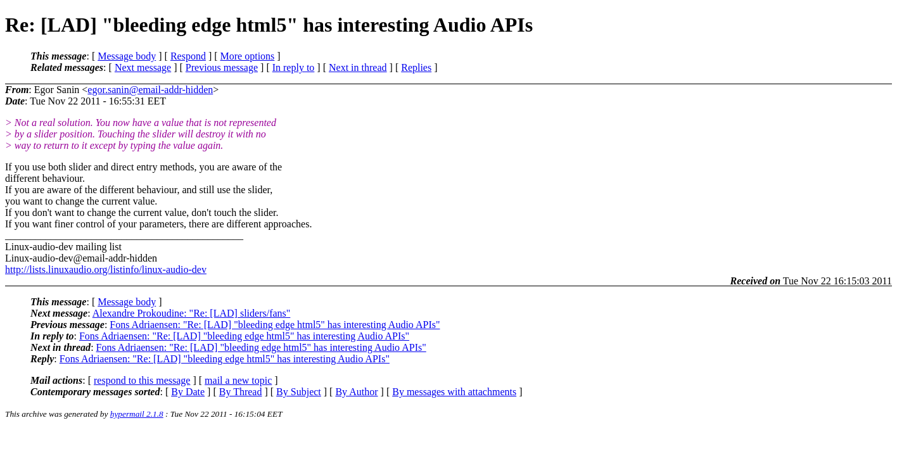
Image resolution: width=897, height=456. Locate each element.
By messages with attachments (454, 391)
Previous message (222, 67)
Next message (143, 67)
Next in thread (358, 67)
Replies (416, 67)
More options (247, 56)
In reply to (293, 67)
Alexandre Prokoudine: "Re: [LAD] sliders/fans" (191, 313)
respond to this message (142, 380)
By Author (356, 391)
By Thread (240, 391)
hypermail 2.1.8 (136, 414)
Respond (188, 56)
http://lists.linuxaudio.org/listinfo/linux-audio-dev (106, 269)
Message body (127, 56)
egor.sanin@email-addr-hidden (150, 89)
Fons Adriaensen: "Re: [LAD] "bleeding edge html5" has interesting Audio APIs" (275, 324)
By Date (188, 391)
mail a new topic (238, 380)
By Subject (298, 391)
